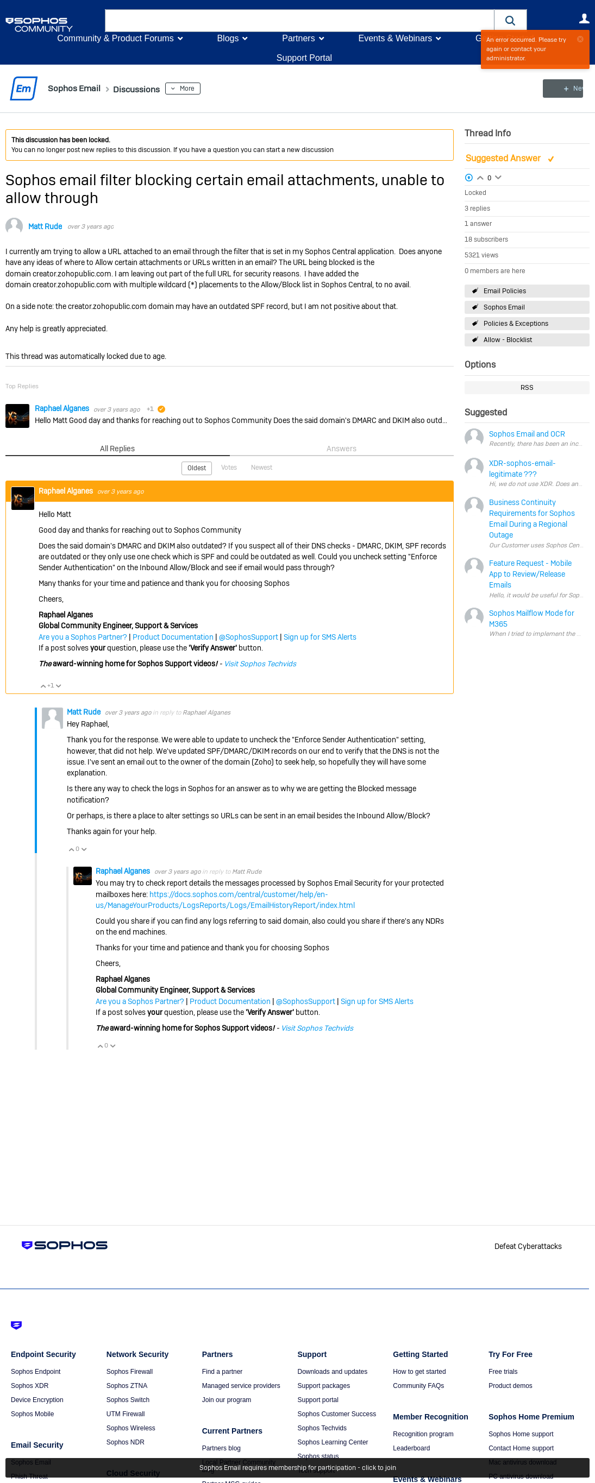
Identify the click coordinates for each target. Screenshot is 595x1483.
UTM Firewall (126, 1414)
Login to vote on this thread (480, 176)
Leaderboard (411, 1448)
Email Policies (505, 290)
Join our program (227, 1400)
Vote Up (43, 685)
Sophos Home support (520, 1434)
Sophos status (318, 1456)
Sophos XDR (29, 1386)
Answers (341, 448)
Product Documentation (173, 636)
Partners (298, 38)
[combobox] (299, 20)
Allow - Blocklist (508, 340)
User (584, 18)
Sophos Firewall (130, 1371)
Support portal (317, 1400)
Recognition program (423, 1434)
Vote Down (58, 685)
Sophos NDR (126, 1442)
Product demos (510, 1386)
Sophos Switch (128, 1400)
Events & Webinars (395, 38)
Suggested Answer (504, 158)
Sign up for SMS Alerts (320, 636)
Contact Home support (521, 1448)
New (565, 88)
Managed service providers (241, 1386)
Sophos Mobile (32, 1414)
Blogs (228, 38)
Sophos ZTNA (127, 1386)
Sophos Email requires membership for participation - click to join (297, 1467)
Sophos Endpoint (35, 1371)
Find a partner (222, 1371)
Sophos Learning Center (332, 1442)
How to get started (419, 1371)
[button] (510, 20)
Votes (229, 467)
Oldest (196, 467)
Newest (261, 467)
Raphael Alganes (63, 408)
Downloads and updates (332, 1371)
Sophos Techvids (322, 1428)
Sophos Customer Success (336, 1414)
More (199, 88)
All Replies (117, 448)
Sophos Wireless (131, 1428)
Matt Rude (45, 226)
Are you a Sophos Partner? (83, 636)
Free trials (502, 1371)
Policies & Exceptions (516, 323)
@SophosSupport (248, 636)
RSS (527, 387)
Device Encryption (37, 1400)
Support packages (323, 1386)
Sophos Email (504, 307)
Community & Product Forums (115, 38)
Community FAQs (418, 1386)
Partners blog (221, 1448)
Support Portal (304, 57)
